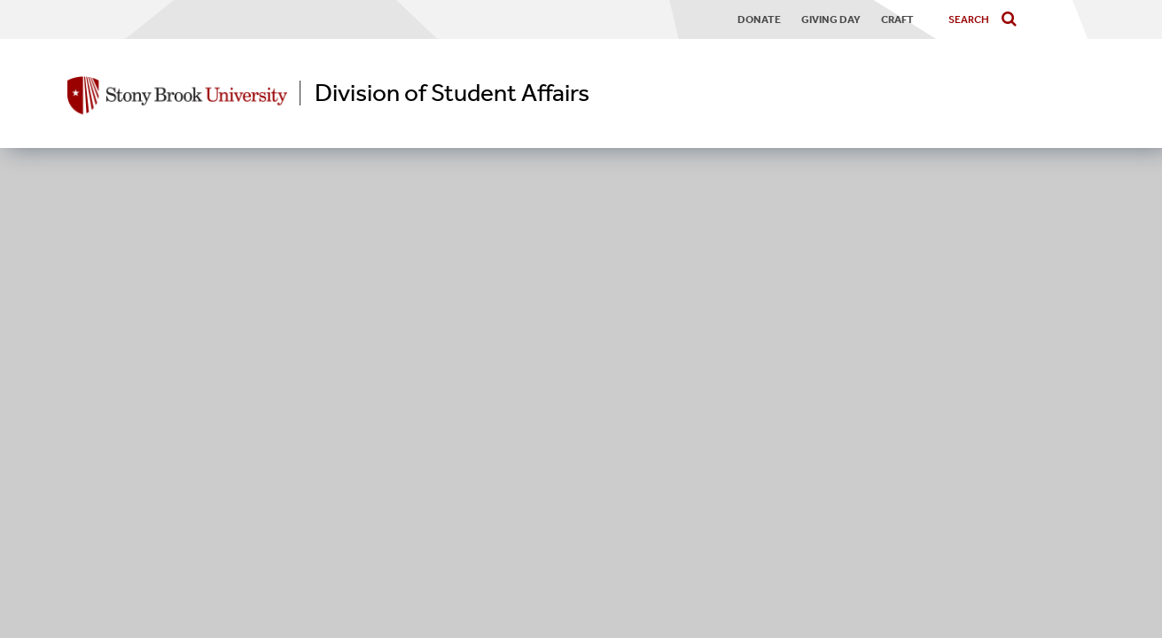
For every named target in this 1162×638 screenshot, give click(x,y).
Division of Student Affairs (452, 93)
